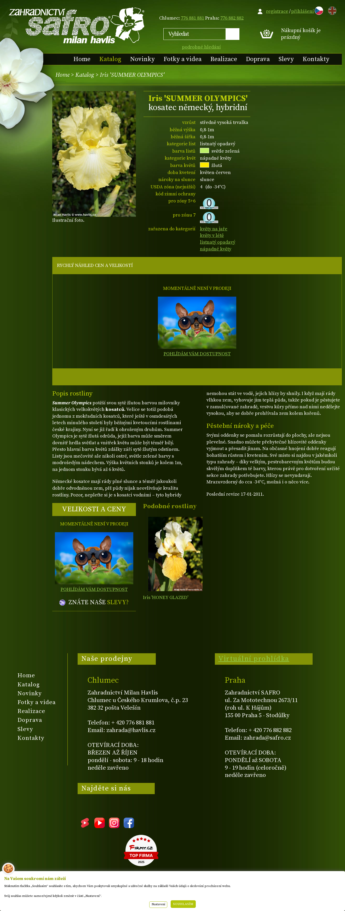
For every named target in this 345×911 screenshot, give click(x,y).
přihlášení (302, 11)
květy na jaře (213, 229)
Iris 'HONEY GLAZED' (165, 598)
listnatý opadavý (217, 242)
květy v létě (212, 235)
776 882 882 (232, 18)
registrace (277, 11)
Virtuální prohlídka (253, 658)
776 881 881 (192, 18)
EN (331, 10)
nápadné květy (215, 249)
